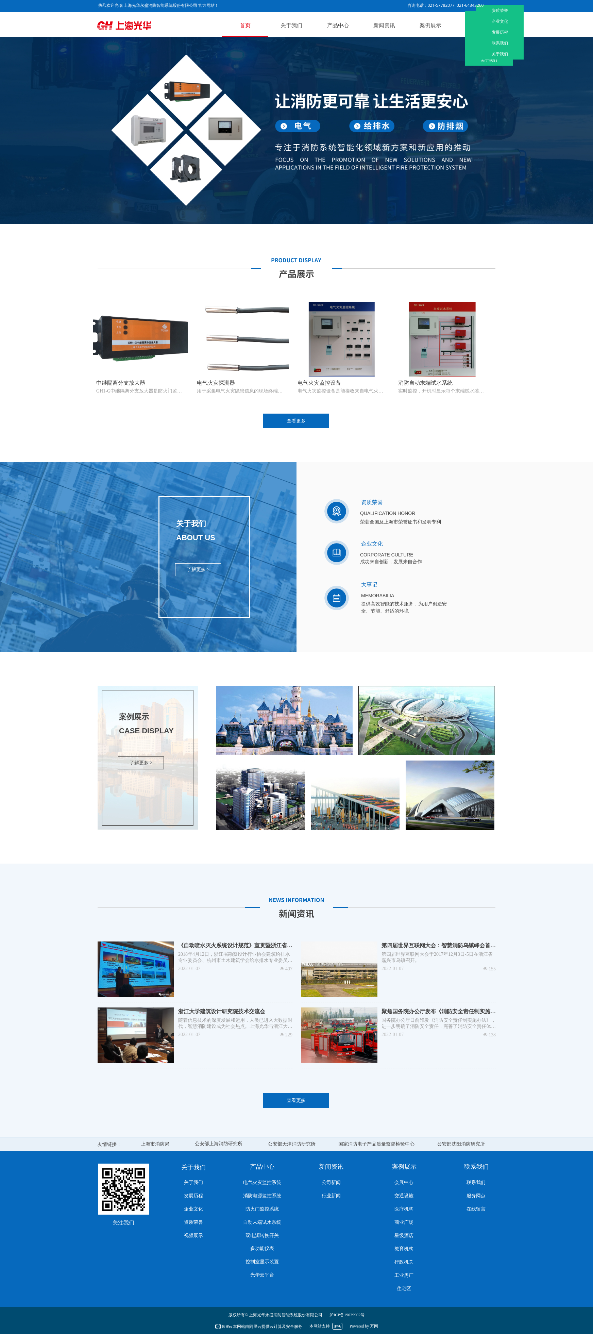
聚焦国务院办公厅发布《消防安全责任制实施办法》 (439, 1012)
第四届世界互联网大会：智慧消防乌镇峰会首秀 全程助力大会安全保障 (439, 946)
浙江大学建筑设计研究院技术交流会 (221, 1011)
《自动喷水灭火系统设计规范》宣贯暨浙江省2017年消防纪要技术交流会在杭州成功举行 (232, 946)
